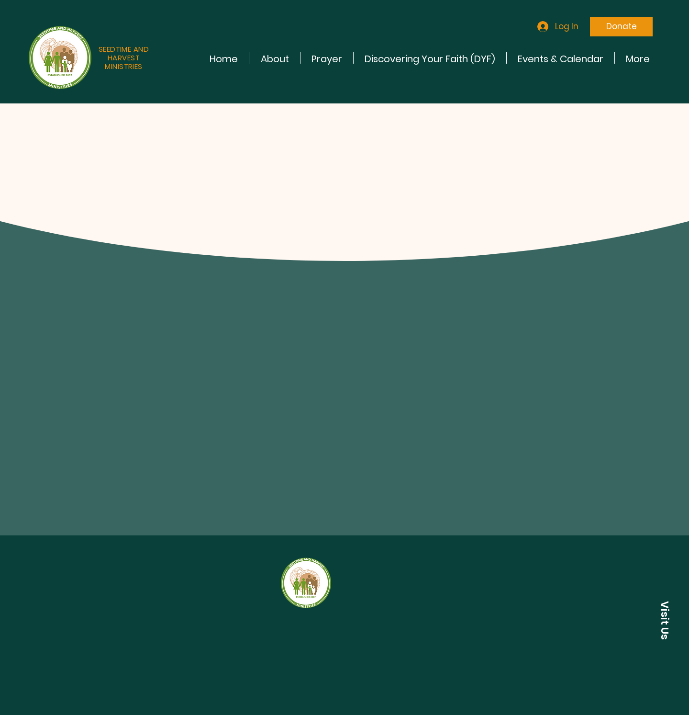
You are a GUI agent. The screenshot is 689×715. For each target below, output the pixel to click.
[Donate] (621, 26)
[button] (664, 620)
